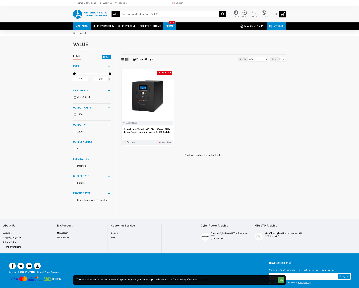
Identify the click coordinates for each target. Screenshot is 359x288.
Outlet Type (81, 176)
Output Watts (82, 107)
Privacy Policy (205, 279)
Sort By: (242, 59)
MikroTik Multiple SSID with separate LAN (283, 233)
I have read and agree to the (290, 282)
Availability (80, 90)
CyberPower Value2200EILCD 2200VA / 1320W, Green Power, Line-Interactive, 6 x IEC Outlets (147, 130)
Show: (274, 59)
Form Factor (81, 159)
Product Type (81, 193)
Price (76, 66)
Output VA (79, 124)
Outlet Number (83, 142)
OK (281, 280)
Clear (107, 57)
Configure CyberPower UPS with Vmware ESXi (229, 234)
